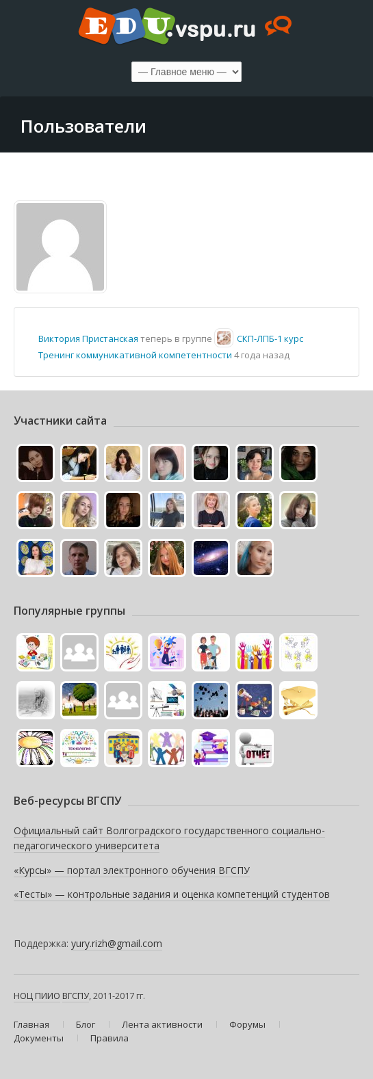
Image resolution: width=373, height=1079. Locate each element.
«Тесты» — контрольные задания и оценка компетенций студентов (172, 894)
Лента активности (162, 1024)
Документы (39, 1038)
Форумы (247, 1024)
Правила (109, 1038)
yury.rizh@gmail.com (116, 943)
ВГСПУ (75, 995)
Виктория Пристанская (88, 338)
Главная (31, 1024)
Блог (85, 1024)
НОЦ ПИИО (37, 995)
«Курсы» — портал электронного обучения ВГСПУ (132, 870)
